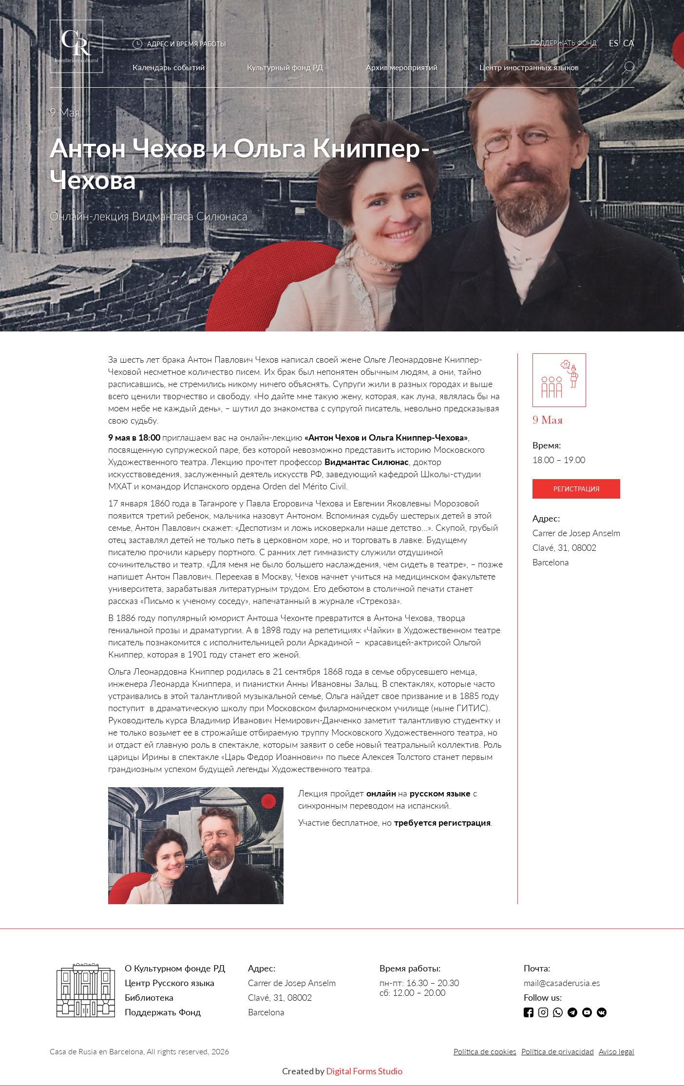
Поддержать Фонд (163, 1012)
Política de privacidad (557, 1051)
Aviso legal (616, 1051)
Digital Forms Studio (364, 1071)
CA (628, 43)
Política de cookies (485, 1051)
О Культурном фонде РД (175, 968)
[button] (184, 44)
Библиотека (149, 997)
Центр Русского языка (169, 983)
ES (613, 43)
